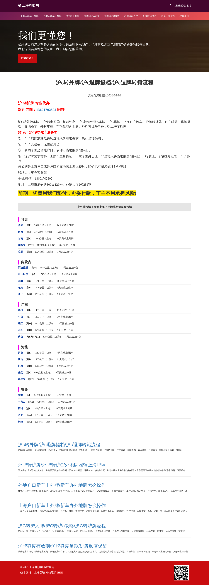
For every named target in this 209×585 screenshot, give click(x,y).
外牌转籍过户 (149, 16)
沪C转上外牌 (72, 16)
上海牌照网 (30, 5)
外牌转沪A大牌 (91, 16)
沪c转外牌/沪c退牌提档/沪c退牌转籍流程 (59, 444)
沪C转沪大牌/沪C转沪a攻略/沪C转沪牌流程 (62, 525)
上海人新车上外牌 (29, 16)
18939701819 (182, 5)
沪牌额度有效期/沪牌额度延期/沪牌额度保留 (62, 546)
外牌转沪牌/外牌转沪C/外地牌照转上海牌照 (62, 464)
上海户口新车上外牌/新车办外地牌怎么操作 (62, 505)
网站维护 (51, 572)
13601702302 (46, 110)
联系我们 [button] (27, 58)
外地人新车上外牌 (52, 16)
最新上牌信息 (168, 16)
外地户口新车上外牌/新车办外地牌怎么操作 (62, 485)
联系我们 (184, 16)
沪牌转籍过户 (131, 16)
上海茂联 (39, 572)
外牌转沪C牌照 (111, 16)
